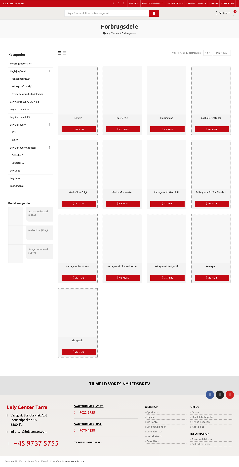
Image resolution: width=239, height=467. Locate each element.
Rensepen (211, 266)
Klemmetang (166, 118)
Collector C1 (18, 155)
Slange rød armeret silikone (38, 251)
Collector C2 (18, 163)
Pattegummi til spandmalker (122, 266)
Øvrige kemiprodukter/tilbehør (27, 94)
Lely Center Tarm (13, 3)
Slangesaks (78, 340)
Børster (78, 118)
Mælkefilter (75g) (78, 192)
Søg (154, 13)
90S (14, 132)
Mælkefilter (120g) (211, 118)
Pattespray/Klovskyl (22, 86)
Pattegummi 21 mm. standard (211, 192)
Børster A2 (122, 118)
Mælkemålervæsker (122, 192)
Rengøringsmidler (21, 78)
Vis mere (79, 129)
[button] (133, 3)
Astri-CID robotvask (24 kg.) (38, 213)
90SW (15, 140)
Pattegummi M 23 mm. (77, 266)
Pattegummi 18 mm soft (166, 192)
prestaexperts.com (74, 461)
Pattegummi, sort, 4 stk (166, 266)
